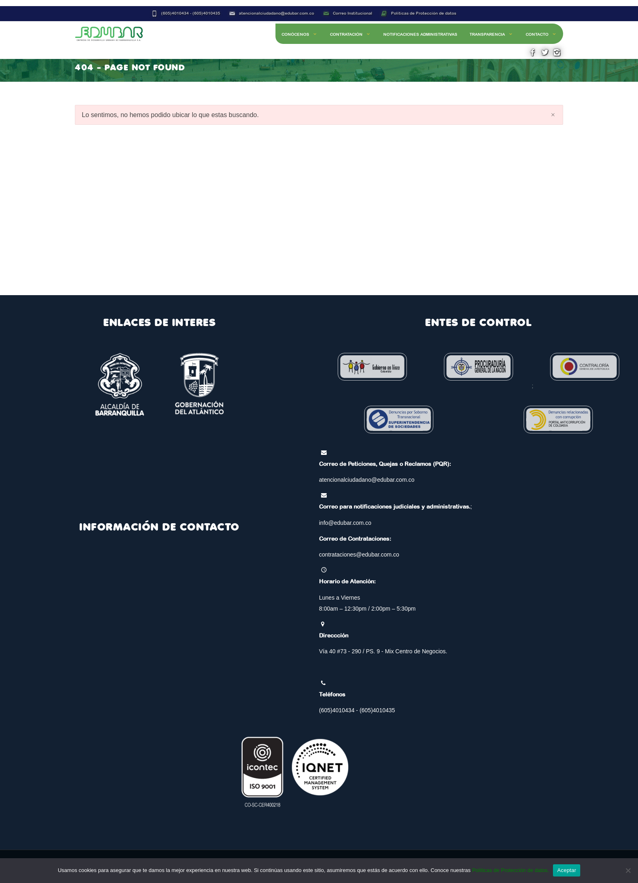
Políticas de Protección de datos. (510, 870)
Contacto (541, 34)
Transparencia (491, 34)
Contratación (350, 34)
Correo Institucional (352, 13)
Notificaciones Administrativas (420, 34)
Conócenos (300, 34)
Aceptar (566, 870)
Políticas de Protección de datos (423, 13)
